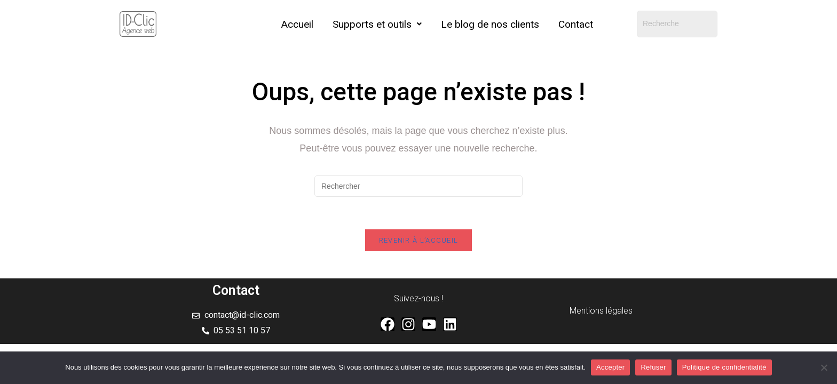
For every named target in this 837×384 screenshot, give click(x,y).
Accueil (297, 24)
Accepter (610, 367)
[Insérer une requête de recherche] (418, 186)
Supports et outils (377, 24)
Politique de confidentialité (724, 367)
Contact (575, 24)
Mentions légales (601, 311)
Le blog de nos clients (490, 24)
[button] (377, 24)
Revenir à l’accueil (419, 240)
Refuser (653, 367)
